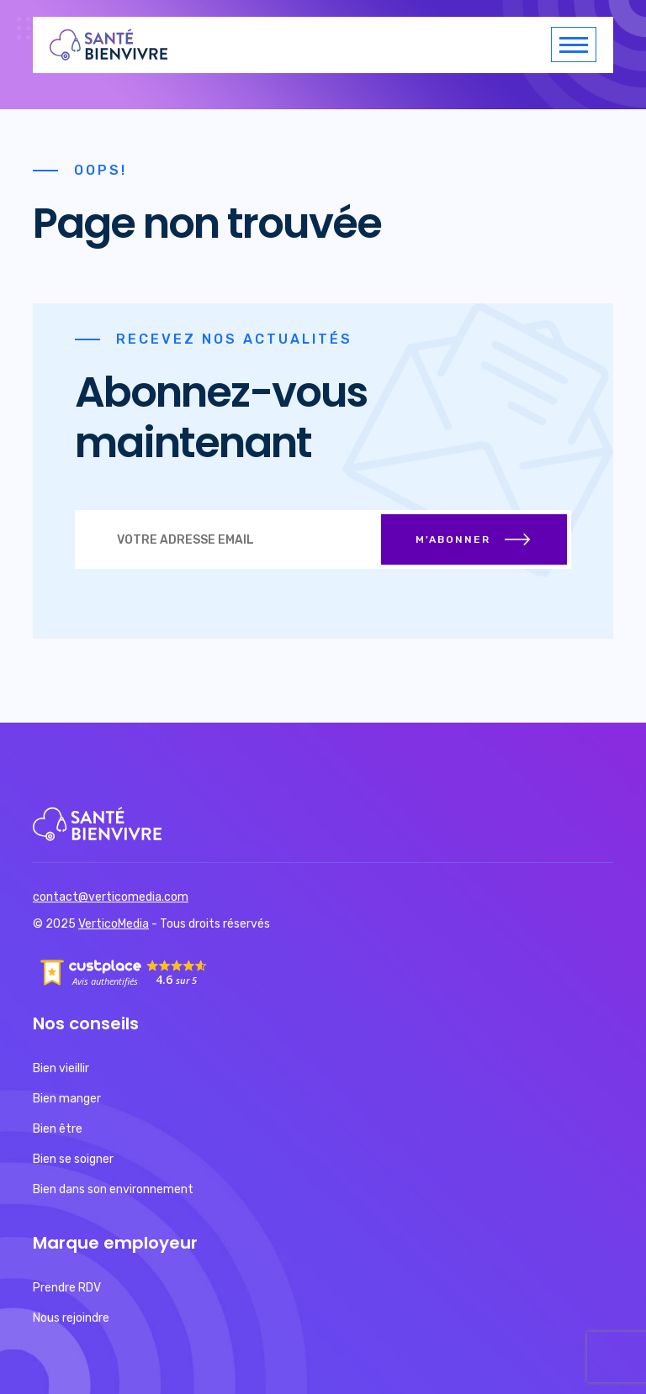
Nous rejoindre (71, 1318)
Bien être (57, 1129)
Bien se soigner (73, 1159)
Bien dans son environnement (113, 1189)
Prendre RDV (67, 1288)
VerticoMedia (113, 924)
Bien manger (67, 1099)
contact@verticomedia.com (110, 897)
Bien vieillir (61, 1068)
